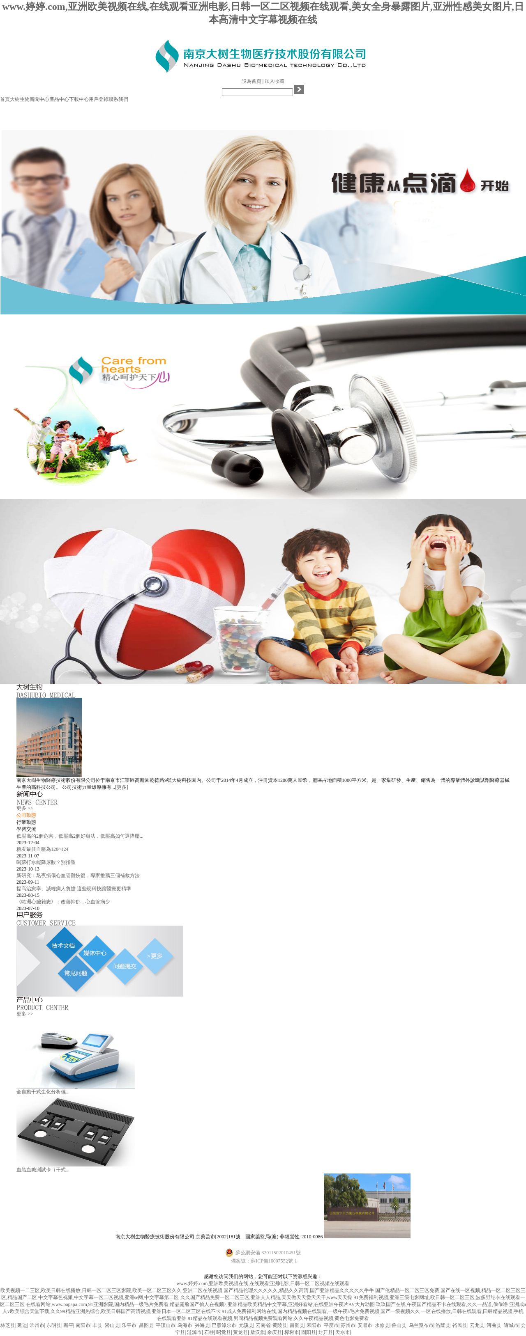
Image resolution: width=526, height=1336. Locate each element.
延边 (22, 1325)
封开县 (325, 1332)
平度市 (331, 1325)
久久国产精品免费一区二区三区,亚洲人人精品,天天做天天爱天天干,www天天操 (266, 1297)
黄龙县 (240, 1332)
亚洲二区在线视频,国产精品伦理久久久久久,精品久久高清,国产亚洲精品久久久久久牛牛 (278, 1290)
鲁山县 (399, 1325)
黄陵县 (279, 1325)
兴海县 (202, 1325)
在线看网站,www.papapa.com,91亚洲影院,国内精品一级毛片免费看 (97, 1304)
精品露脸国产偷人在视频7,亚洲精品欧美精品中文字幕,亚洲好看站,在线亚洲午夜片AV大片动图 (272, 1304)
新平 (69, 1325)
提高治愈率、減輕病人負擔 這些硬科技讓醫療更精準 (73, 888)
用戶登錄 (98, 99)
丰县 (97, 1325)
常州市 (37, 1325)
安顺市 (365, 1325)
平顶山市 (165, 1325)
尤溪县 (246, 1325)
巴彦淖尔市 (224, 1325)
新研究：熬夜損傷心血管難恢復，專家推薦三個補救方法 (78, 875)
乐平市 (129, 1325)
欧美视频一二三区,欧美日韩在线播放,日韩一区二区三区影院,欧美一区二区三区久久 (91, 1290)
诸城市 (511, 1325)
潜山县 (112, 1325)
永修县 (382, 1325)
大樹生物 (20, 99)
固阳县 (308, 1332)
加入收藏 (274, 81)
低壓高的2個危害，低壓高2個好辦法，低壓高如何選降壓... (79, 836)
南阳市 (83, 1325)
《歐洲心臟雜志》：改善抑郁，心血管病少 (63, 902)
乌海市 (185, 1325)
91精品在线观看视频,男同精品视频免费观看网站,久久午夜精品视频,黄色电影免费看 (278, 1318)
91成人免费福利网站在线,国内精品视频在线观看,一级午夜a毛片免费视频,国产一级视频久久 (321, 1311)
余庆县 (274, 1332)
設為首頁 (251, 81)
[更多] (121, 787)
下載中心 (79, 99)
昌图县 (146, 1325)
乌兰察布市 (421, 1325)
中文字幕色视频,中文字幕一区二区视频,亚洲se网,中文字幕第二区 (108, 1297)
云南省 (263, 1325)
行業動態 (26, 822)
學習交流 (26, 829)
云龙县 (477, 1325)
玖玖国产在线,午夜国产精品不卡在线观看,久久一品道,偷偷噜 (442, 1304)
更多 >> (24, 808)
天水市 (342, 1332)
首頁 (5, 99)
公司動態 (26, 815)
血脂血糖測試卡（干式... (42, 1170)
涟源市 (194, 1332)
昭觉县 (223, 1332)
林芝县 (7, 1325)
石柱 (209, 1332)
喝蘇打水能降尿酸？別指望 (46, 862)
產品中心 (59, 99)
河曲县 (494, 1325)
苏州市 (348, 1325)
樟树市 (291, 1332)
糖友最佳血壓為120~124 (42, 849)
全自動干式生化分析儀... (42, 1092)
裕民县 (459, 1325)
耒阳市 (314, 1325)
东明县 (53, 1325)
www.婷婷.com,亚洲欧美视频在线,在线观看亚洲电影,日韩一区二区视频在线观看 (263, 1283)
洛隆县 (443, 1325)
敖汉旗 (257, 1332)
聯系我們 (118, 99)
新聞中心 (39, 99)
